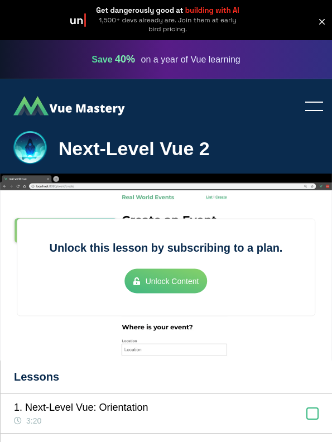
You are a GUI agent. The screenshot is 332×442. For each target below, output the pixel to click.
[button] (322, 21)
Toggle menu (309, 107)
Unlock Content (166, 280)
